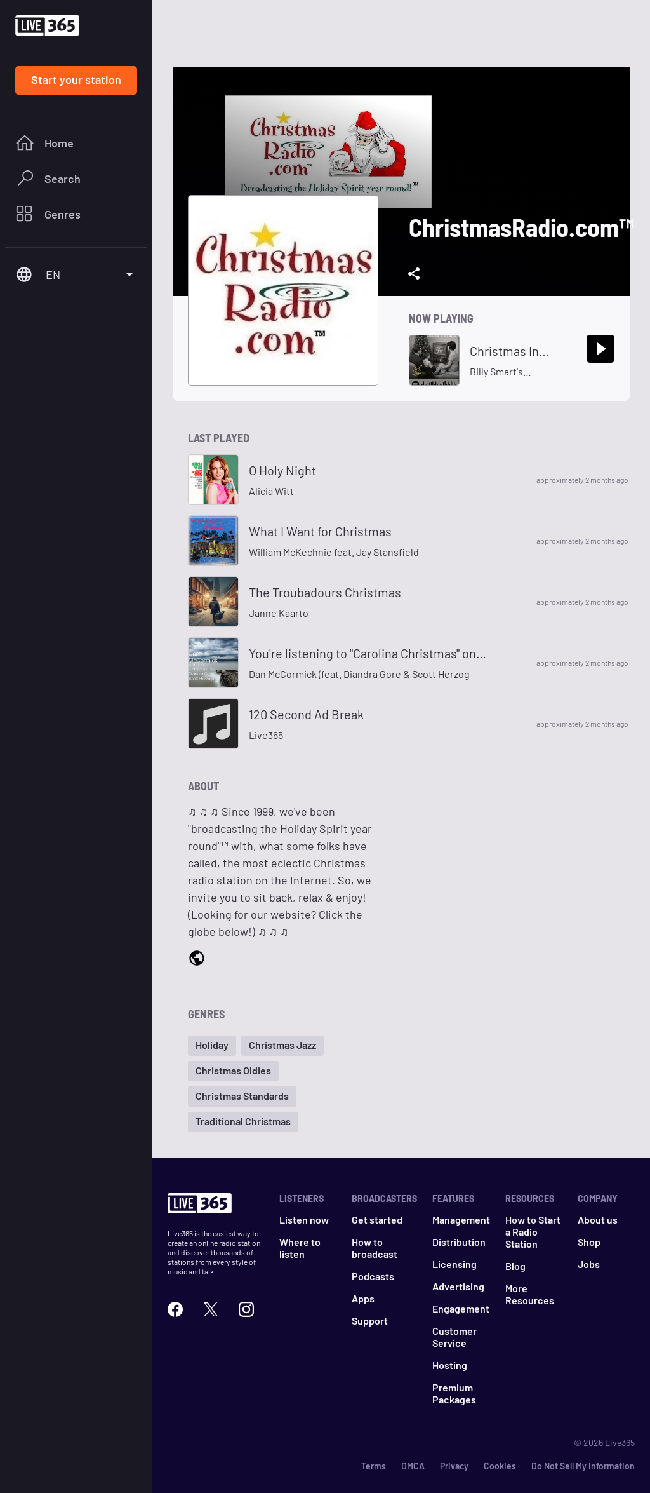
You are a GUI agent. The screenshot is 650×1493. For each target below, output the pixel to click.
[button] (212, 1046)
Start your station (76, 79)
